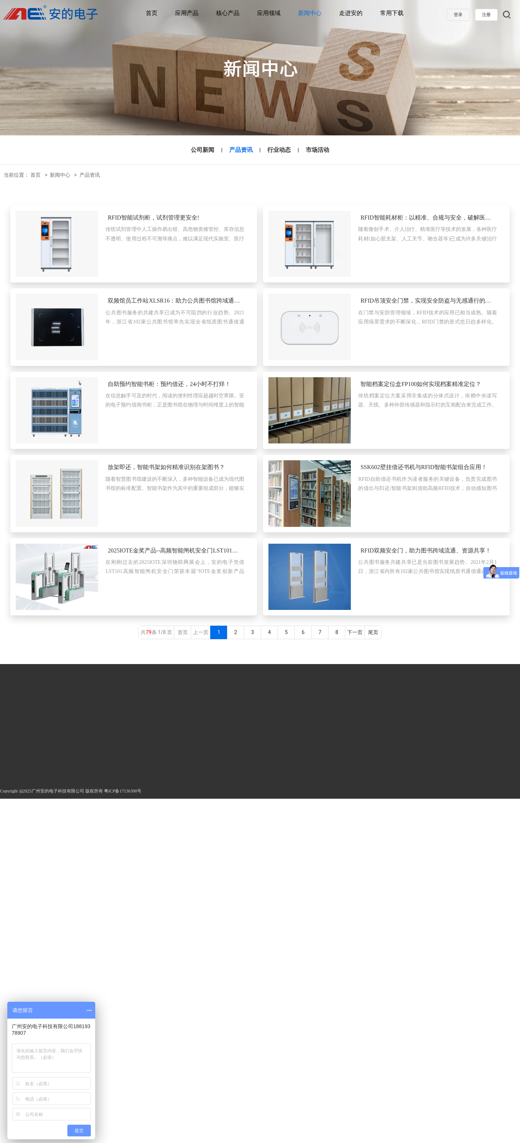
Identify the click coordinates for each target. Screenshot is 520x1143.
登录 (458, 14)
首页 (151, 13)
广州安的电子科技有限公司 (57, 788)
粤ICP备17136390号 (123, 788)
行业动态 (279, 150)
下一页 (355, 630)
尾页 (373, 630)
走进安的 (351, 13)
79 (149, 630)
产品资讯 (241, 150)
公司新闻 (202, 150)
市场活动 (317, 150)
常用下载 (392, 13)
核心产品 (227, 13)
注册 (486, 14)
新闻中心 (310, 13)
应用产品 (186, 13)
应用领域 (269, 13)
